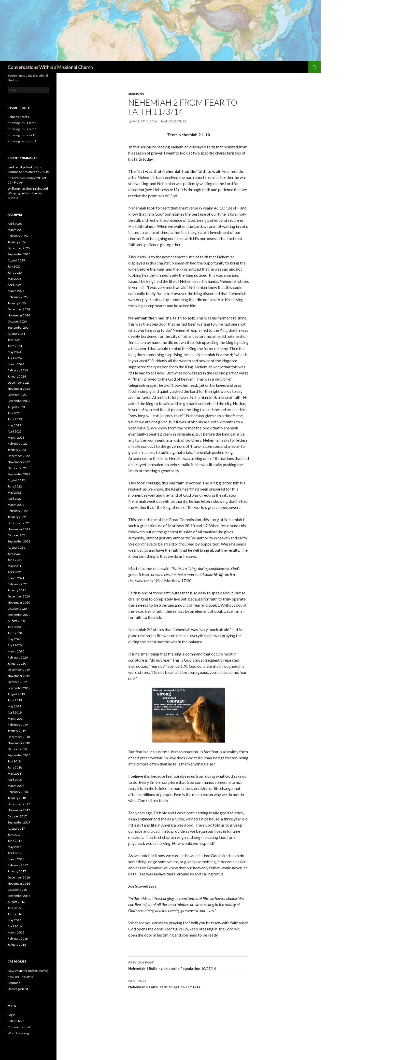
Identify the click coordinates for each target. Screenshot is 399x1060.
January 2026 (17, 242)
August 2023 (16, 407)
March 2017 (16, 859)
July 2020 (14, 627)
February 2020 (18, 657)
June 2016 (15, 914)
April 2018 (15, 780)
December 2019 (19, 670)
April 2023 (15, 431)
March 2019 (16, 718)
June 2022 (15, 486)
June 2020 (15, 633)
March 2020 (16, 651)
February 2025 (18, 297)
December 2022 (19, 456)
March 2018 (16, 786)
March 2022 (16, 505)
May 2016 (14, 920)
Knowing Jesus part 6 (22, 129)
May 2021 (14, 566)
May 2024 (14, 352)
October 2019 (17, 682)
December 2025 (19, 248)
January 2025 (17, 303)
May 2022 (14, 492)
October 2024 (17, 321)
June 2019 (15, 700)
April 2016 (15, 926)
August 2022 (16, 480)
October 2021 (17, 535)
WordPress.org (18, 1033)
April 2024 (15, 358)
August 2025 (16, 260)
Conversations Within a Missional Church (50, 67)
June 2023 (15, 419)
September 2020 (19, 615)
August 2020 (16, 621)
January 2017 (17, 871)
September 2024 (19, 327)
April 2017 (15, 853)
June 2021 (15, 560)
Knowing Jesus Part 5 (22, 135)
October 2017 (17, 816)
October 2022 (17, 468)
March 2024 (16, 364)
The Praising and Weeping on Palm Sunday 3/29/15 (28, 193)
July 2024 (14, 340)
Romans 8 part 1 (18, 117)
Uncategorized (18, 989)
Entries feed (16, 1021)
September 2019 (19, 688)
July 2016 (14, 908)
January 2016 (17, 944)
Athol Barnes (175, 121)
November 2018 (19, 743)
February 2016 (18, 938)
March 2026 (16, 230)
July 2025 (14, 266)
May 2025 (14, 279)
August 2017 (16, 828)
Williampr (14, 188)
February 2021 (18, 584)
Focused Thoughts (20, 977)
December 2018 (19, 737)
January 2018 (17, 798)
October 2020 (17, 608)
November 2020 (19, 602)
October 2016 (17, 889)
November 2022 (19, 462)
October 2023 (17, 395)
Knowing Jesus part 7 (22, 123)
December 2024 (19, 309)
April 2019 (15, 712)
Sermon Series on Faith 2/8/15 (28, 172)
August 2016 (16, 902)
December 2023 (19, 382)
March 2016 (16, 932)
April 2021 (15, 572)
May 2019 (14, 706)
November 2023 (19, 388)
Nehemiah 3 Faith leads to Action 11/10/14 (188, 983)
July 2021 (14, 553)
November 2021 (19, 529)
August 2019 (16, 694)
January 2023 (17, 450)
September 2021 (19, 541)
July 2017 (14, 834)
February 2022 (18, 511)
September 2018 (19, 755)
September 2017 (19, 822)
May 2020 (14, 639)
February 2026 (18, 236)
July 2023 (14, 413)
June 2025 (15, 272)
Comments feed (19, 1027)
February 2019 (18, 725)
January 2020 (17, 663)
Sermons (136, 93)
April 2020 (15, 645)
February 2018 (18, 792)
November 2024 (19, 315)
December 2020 (19, 596)
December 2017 (19, 804)
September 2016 (19, 896)
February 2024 (18, 370)
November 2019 (19, 676)
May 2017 (14, 847)
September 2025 (19, 254)
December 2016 (19, 877)
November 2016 (19, 883)
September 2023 (19, 401)
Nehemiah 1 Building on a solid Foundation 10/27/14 (188, 965)
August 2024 (16, 334)
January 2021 (17, 590)
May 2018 (14, 773)
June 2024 (15, 346)
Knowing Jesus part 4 (22, 141)
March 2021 (16, 578)
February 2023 (18, 443)
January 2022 (17, 517)
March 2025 (16, 291)
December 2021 (19, 523)
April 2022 (15, 498)
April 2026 (15, 224)
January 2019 (17, 731)
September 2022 (19, 474)
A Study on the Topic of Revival (28, 970)
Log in (12, 1015)
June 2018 (15, 767)
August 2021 (16, 547)
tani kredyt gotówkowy (23, 167)
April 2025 (15, 285)
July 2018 (14, 761)
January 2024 (17, 376)
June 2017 (15, 841)
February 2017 (18, 865)
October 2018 (17, 749)
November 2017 (19, 810)
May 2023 (14, 425)
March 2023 (16, 437)
